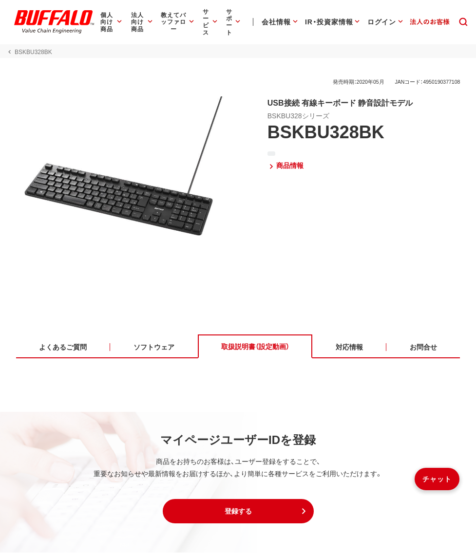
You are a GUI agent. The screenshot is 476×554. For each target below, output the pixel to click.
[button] (238, 512)
